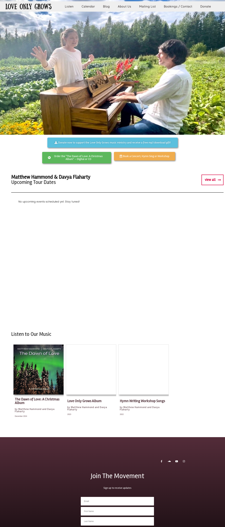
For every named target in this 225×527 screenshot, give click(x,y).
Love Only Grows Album (84, 401)
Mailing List (147, 6)
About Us (124, 6)
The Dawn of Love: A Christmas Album (37, 401)
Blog (106, 6)
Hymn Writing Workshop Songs (142, 401)
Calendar (88, 6)
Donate (205, 6)
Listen (69, 6)
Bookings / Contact (178, 6)
